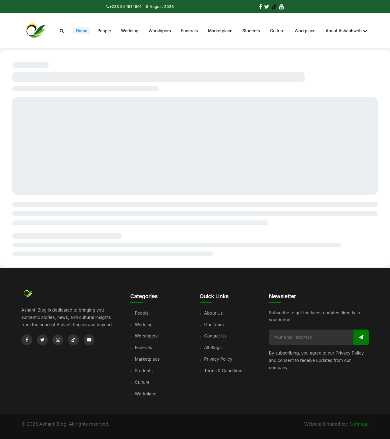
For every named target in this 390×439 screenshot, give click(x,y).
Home (81, 30)
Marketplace (220, 30)
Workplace (305, 30)
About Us (213, 313)
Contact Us (215, 335)
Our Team (214, 324)
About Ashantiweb (346, 30)
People (104, 30)
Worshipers (159, 30)
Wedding (129, 30)
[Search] (62, 30)
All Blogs (213, 347)
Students (251, 30)
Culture (277, 30)
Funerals (189, 30)
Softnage (359, 424)
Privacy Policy (218, 359)
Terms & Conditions (223, 370)
